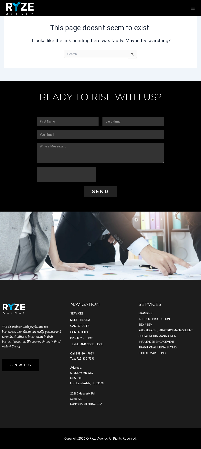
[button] (192, 8)
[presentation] (66, 174)
